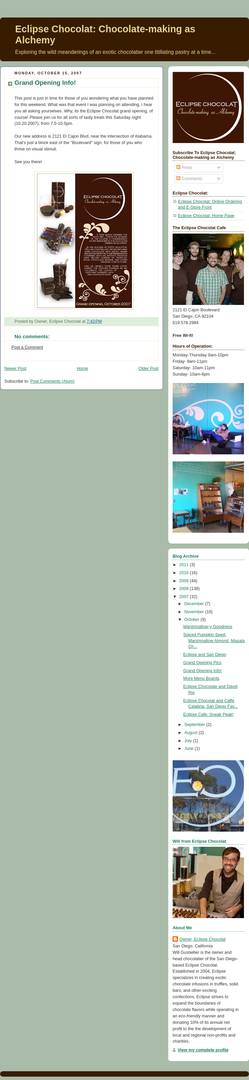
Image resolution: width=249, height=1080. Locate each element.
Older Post (148, 368)
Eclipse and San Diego (204, 654)
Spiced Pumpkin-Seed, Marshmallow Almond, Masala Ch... (214, 640)
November (194, 611)
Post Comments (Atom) (52, 381)
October (192, 619)
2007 (184, 596)
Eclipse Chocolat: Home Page (206, 215)
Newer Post (15, 368)
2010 (184, 572)
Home (82, 368)
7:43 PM (94, 321)
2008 (184, 588)
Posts (184, 167)
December (194, 603)
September (195, 724)
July (188, 740)
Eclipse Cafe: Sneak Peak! (208, 714)
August (191, 732)
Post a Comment (27, 347)
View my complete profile (203, 1050)
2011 (184, 564)
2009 (184, 581)
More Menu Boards (201, 678)
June (189, 748)
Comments (189, 178)
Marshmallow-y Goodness (208, 626)
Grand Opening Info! (45, 82)
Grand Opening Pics (202, 662)
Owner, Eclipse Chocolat (202, 939)
